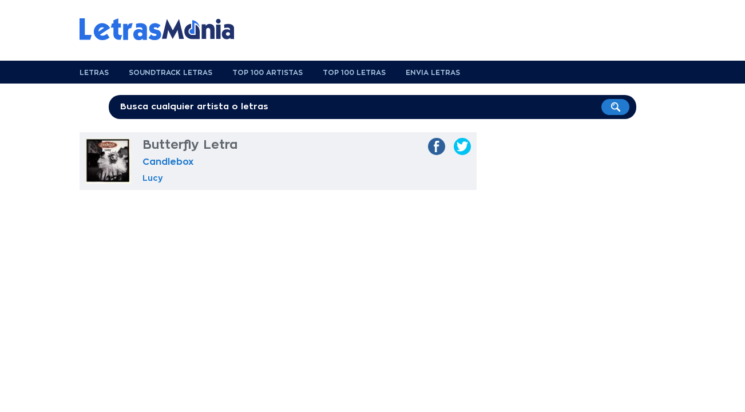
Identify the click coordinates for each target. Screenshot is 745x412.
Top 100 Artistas (267, 72)
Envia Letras (433, 72)
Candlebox (167, 162)
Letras (94, 72)
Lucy (152, 178)
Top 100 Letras (354, 72)
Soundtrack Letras (170, 72)
